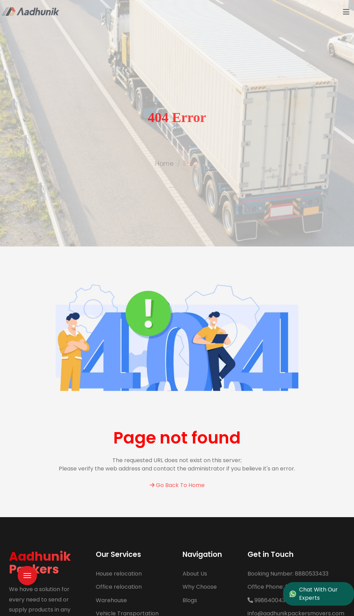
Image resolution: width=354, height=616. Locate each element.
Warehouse (111, 600)
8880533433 (288, 574)
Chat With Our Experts (314, 594)
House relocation (119, 574)
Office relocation (119, 587)
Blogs (190, 600)
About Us (195, 574)
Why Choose (200, 587)
